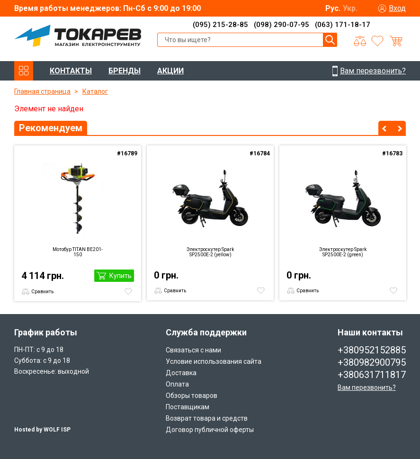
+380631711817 (372, 374)
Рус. (332, 8)
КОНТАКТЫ (71, 70)
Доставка (181, 373)
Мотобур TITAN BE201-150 (78, 252)
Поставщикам (187, 407)
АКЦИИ (170, 70)
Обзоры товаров (191, 395)
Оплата (177, 384)
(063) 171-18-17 (342, 24)
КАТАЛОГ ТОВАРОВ (23, 71)
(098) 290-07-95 (281, 24)
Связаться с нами (193, 350)
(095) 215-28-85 (220, 24)
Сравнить (42, 291)
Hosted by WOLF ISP (42, 429)
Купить (120, 275)
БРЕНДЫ (124, 70)
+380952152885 (372, 350)
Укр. (350, 8)
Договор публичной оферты (210, 429)
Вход (397, 8)
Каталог (95, 91)
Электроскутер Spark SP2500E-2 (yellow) (210, 252)
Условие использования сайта (213, 361)
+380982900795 (372, 362)
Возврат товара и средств (207, 418)
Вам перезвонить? (367, 387)
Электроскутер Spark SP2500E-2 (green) (342, 252)
